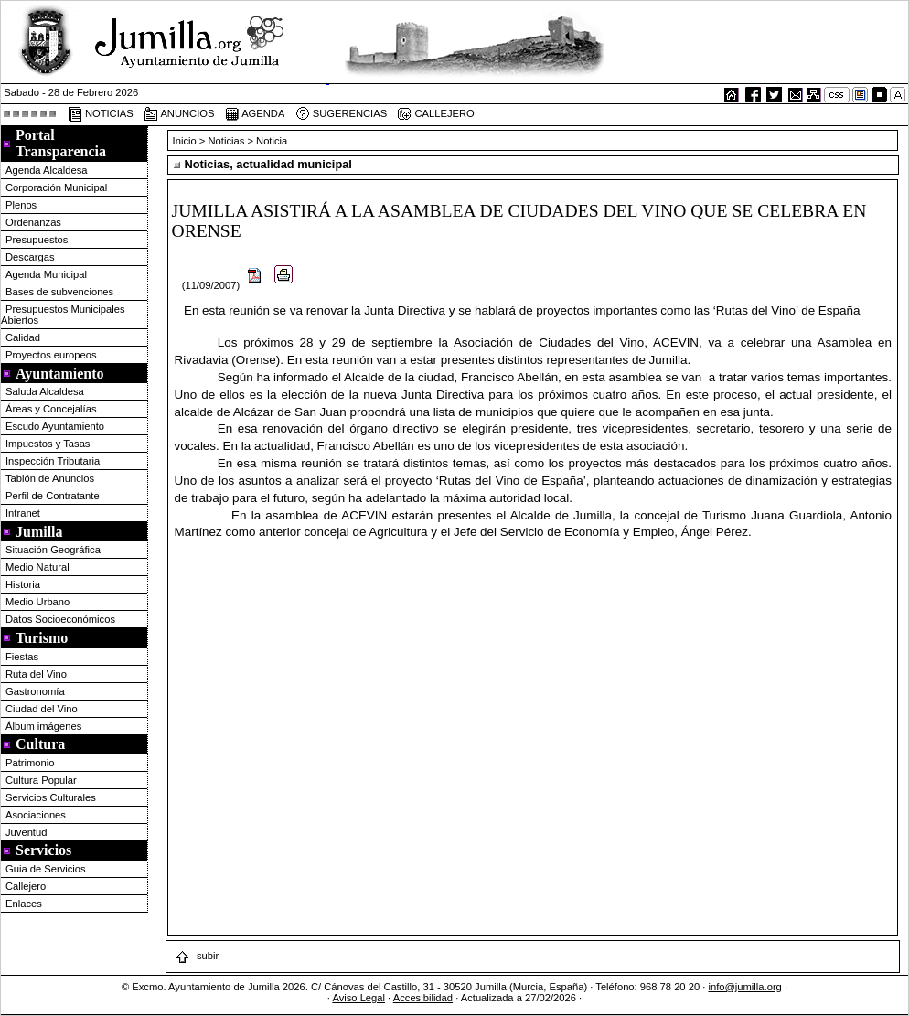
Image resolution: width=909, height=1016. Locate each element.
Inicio (186, 140)
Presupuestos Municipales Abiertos (63, 315)
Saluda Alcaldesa (44, 391)
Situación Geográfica (53, 549)
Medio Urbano (37, 601)
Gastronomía (35, 691)
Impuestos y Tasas (47, 443)
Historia (22, 584)
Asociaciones (35, 814)
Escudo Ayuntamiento (54, 426)
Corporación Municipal (56, 187)
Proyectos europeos (51, 354)
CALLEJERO (435, 114)
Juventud (26, 832)
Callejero (25, 886)
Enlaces (23, 903)
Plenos (21, 204)
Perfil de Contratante (52, 495)
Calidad (22, 337)
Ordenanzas (33, 222)
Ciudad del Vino (41, 708)
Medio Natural (37, 566)
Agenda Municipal (46, 274)
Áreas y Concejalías (51, 408)
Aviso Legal (358, 997)
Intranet (22, 513)
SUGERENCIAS (341, 114)
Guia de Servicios (45, 868)
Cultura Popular (41, 780)
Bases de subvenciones (59, 291)
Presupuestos (36, 239)
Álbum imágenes (43, 726)
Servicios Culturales (50, 797)
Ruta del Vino (36, 673)
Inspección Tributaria (52, 460)
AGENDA (255, 114)
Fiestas (21, 656)
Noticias (227, 140)
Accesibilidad (423, 997)
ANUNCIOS (179, 114)
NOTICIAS (101, 114)
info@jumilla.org (744, 986)
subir (197, 955)
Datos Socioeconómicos (60, 619)
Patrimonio (29, 762)
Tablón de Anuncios (49, 478)
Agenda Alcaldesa (46, 170)
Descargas (29, 256)
